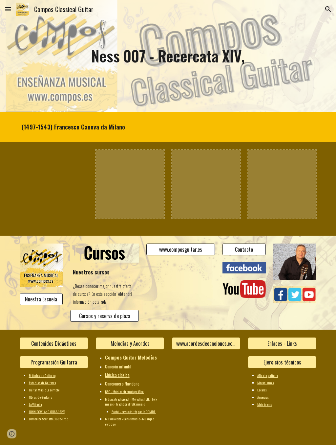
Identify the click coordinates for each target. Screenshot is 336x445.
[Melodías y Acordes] (130, 343)
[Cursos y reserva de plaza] (104, 316)
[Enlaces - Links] (282, 343)
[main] (167, 56)
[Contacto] (244, 249)
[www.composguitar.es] (181, 249)
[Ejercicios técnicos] (282, 362)
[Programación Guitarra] (54, 362)
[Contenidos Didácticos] (54, 343)
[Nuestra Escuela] (41, 299)
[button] (8, 9)
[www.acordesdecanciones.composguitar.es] (206, 343)
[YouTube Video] (54, 184)
